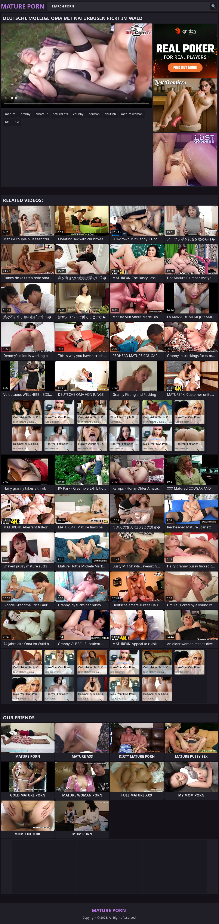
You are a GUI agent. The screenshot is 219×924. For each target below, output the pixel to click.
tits (7, 122)
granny (25, 114)
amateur (41, 114)
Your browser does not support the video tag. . (76, 65)
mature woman (132, 114)
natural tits (60, 114)
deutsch (110, 114)
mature (10, 114)
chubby (78, 114)
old (17, 122)
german (94, 114)
